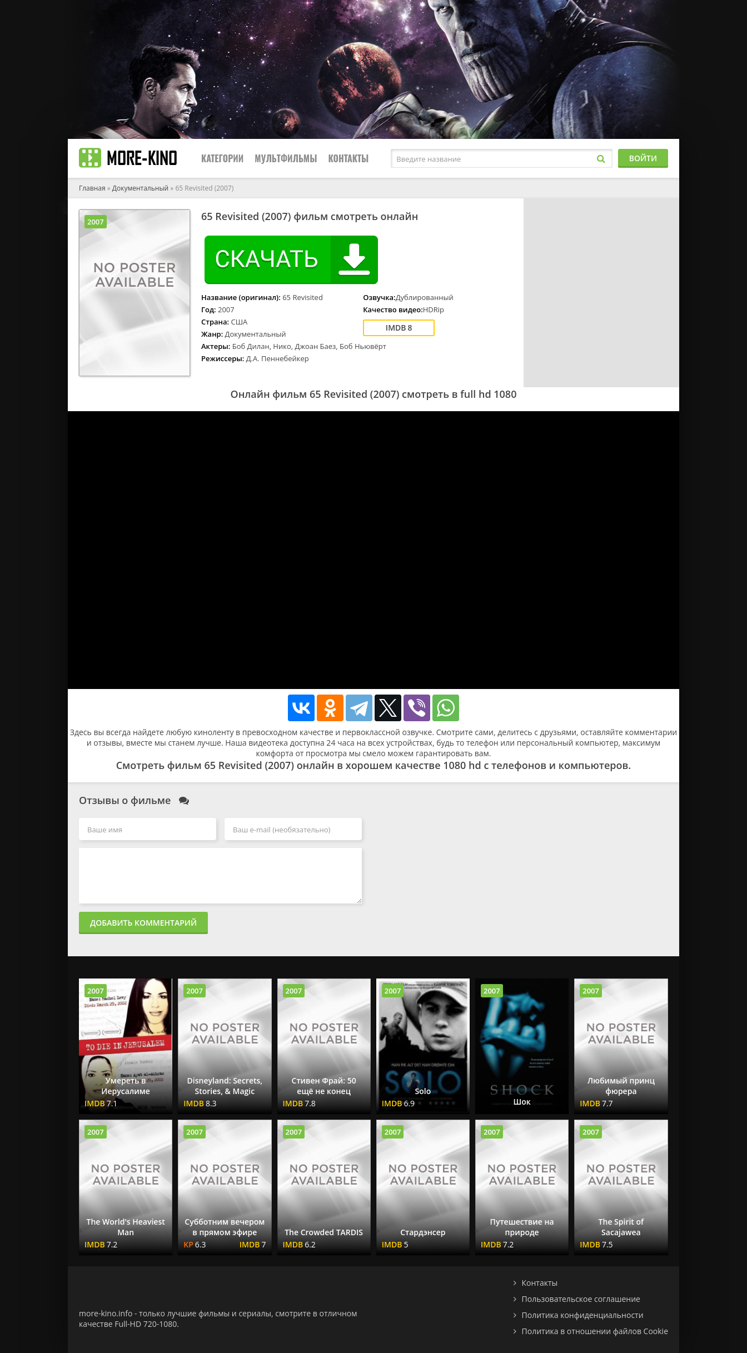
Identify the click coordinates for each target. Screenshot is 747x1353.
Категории (222, 158)
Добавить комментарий (143, 922)
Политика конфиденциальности (583, 1315)
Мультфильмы (286, 158)
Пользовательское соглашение (581, 1299)
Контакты (348, 158)
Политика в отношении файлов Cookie (595, 1331)
